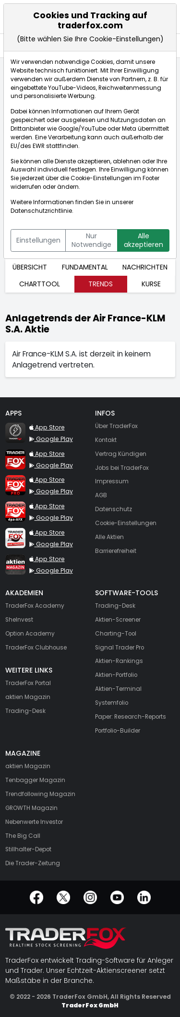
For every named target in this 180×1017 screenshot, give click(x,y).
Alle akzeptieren (143, 240)
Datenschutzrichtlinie (41, 211)
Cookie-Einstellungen (101, 178)
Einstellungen (38, 240)
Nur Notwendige (91, 240)
